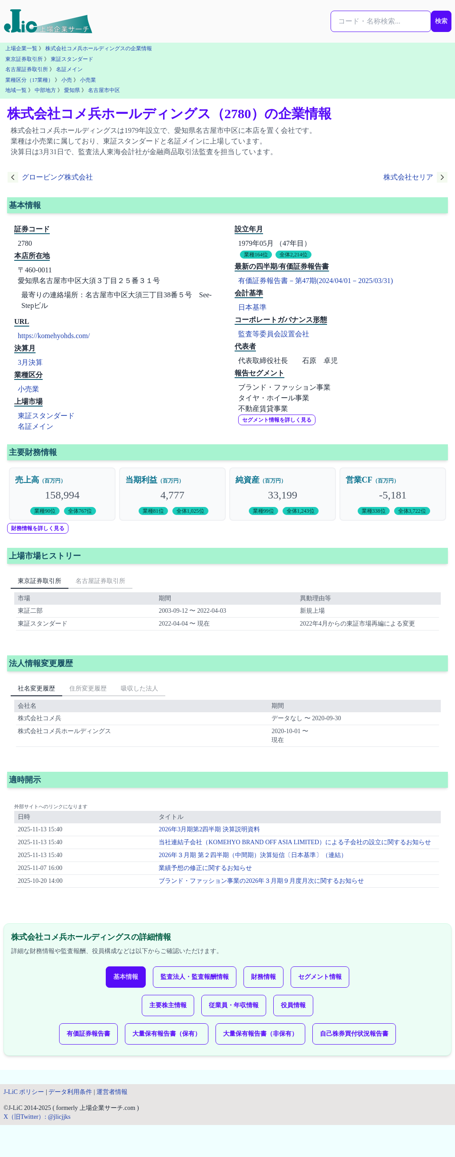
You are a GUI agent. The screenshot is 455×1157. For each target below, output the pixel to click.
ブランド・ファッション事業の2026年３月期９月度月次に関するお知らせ (261, 881)
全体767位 (80, 511)
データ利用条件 (70, 1092)
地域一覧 (16, 90)
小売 (66, 80)
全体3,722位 (412, 511)
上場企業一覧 (21, 48)
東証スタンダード (72, 59)
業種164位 (256, 254)
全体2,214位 (293, 254)
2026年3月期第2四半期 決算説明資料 (209, 829)
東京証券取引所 (24, 59)
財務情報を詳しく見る (37, 528)
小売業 (88, 80)
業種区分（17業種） (29, 80)
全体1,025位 (190, 511)
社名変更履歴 (36, 688)
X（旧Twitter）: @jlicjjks (37, 1116)
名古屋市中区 (104, 90)
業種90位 (45, 511)
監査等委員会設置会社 (273, 334)
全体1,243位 (301, 511)
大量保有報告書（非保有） (260, 1033)
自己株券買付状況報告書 (354, 1033)
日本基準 (252, 307)
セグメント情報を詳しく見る (276, 420)
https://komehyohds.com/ (54, 335)
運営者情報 (112, 1092)
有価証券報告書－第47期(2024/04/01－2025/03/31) (315, 280)
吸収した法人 (139, 688)
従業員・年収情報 (234, 1005)
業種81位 (153, 511)
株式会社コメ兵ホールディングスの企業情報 (98, 48)
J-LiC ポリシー (24, 1092)
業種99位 (263, 511)
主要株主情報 (168, 1005)
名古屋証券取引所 (26, 69)
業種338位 (374, 511)
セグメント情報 (320, 976)
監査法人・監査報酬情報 (194, 976)
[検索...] (381, 21)
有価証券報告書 (88, 1033)
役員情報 (293, 1005)
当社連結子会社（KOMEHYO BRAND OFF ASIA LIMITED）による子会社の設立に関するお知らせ (295, 842)
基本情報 (125, 976)
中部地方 (45, 90)
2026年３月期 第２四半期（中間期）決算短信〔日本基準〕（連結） (253, 855)
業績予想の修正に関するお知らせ (205, 868)
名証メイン (69, 69)
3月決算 (30, 362)
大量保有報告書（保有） (166, 1033)
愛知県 (72, 90)
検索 (441, 21)
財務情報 (263, 976)
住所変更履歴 (88, 688)
